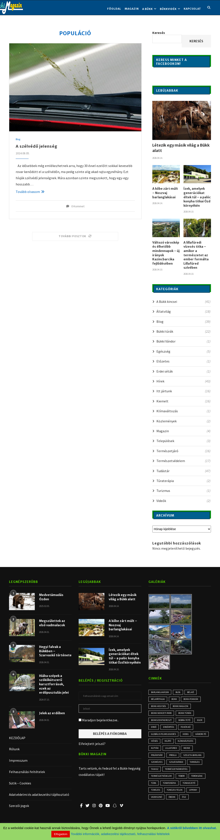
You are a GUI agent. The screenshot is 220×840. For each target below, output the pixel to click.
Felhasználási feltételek (27, 772)
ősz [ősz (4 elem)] (168, 809)
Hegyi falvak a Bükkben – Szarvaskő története (55, 651)
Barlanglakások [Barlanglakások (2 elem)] (160, 692)
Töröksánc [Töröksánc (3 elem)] (172, 787)
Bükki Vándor (183, 341)
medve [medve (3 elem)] (154, 758)
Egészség (183, 351)
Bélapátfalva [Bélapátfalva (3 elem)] (158, 699)
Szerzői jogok (19, 806)
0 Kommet (75, 206)
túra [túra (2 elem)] (188, 787)
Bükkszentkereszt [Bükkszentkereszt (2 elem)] (161, 721)
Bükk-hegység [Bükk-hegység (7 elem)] (159, 706)
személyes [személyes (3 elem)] (183, 765)
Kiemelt (183, 401)
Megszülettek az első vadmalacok (52, 623)
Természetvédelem (183, 460)
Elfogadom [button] (60, 834)
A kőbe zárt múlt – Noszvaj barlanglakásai (165, 193)
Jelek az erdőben (52, 713)
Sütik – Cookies (20, 783)
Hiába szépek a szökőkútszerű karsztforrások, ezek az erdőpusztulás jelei (54, 684)
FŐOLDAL (114, 8)
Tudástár (183, 471)
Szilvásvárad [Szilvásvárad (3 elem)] (158, 773)
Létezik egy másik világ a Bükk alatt (181, 148)
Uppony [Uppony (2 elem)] (178, 802)
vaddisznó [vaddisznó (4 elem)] (196, 802)
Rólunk (14, 749)
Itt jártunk (183, 391)
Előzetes (183, 361)
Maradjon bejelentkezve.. (99, 720)
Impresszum (18, 760)
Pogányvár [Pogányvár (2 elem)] (172, 758)
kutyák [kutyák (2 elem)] (178, 750)
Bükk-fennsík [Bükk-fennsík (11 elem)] (192, 699)
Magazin (132, 8)
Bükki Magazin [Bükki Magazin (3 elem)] (182, 706)
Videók (183, 500)
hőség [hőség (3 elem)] (173, 743)
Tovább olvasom (30, 192)
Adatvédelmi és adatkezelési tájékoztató (39, 794)
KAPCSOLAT (192, 8)
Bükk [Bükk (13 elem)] (175, 699)
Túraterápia (183, 480)
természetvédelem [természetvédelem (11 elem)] (192, 780)
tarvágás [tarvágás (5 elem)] (178, 773)
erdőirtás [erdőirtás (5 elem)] (169, 729)
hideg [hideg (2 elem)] (188, 736)
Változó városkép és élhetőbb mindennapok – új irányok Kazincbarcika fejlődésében (166, 253)
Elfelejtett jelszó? (92, 743)
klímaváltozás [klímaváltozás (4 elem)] (159, 750)
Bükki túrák (183, 331)
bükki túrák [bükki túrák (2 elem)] (185, 714)
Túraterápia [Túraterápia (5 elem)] (157, 794)
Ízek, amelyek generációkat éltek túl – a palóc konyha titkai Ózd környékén (197, 197)
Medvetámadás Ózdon (51, 597)
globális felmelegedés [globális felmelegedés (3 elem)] (164, 736)
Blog (18, 139)
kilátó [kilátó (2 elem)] (188, 743)
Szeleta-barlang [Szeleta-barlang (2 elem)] (160, 765)
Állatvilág (183, 311)
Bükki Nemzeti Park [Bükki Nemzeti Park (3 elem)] (161, 714)
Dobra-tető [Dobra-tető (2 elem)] (186, 721)
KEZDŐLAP (17, 738)
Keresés (158, 32)
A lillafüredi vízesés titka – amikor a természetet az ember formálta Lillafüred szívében (196, 255)
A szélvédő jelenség (36, 146)
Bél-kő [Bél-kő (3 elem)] (193, 692)
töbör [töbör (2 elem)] (154, 787)
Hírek (183, 381)
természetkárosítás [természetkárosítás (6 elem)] (162, 780)
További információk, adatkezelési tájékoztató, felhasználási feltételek (120, 834)
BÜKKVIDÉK (168, 9)
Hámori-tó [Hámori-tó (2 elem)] (157, 743)
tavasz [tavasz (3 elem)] (195, 773)
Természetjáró (183, 451)
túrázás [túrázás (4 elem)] (196, 794)
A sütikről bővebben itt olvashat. (192, 828)
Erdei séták (183, 371)
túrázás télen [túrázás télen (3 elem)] (159, 802)
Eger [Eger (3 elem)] (202, 721)
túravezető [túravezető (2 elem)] (178, 794)
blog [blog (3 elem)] (180, 692)
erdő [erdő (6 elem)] (154, 729)
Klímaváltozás (183, 411)
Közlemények (183, 421)
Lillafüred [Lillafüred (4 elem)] (196, 750)
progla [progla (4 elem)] (189, 758)
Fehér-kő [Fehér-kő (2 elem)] (188, 729)
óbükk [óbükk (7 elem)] (154, 809)
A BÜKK (147, 9)
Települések (183, 440)
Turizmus (183, 490)
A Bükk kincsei (183, 301)
